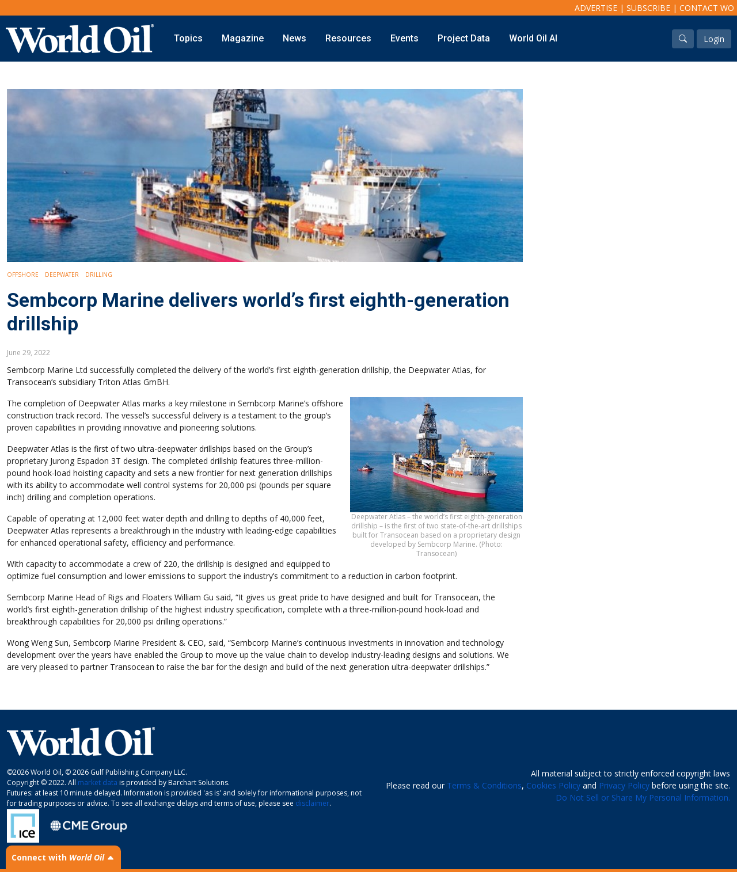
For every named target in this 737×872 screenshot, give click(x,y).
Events (404, 38)
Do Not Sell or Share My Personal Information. (643, 797)
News (294, 38)
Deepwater (62, 275)
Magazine (243, 38)
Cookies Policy (553, 785)
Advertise (596, 7)
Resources (348, 38)
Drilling (98, 275)
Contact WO (706, 7)
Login (714, 38)
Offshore (23, 275)
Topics (188, 38)
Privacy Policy (624, 785)
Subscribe (648, 7)
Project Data (464, 38)
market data (97, 782)
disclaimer (312, 803)
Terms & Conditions (484, 785)
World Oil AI (533, 38)
